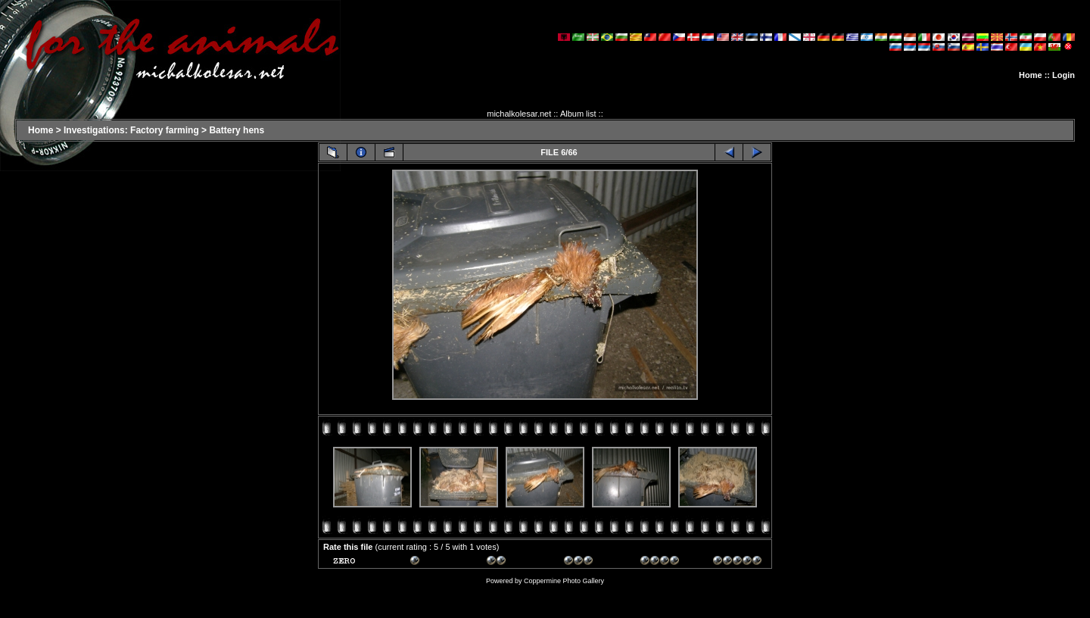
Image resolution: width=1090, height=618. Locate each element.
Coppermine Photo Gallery (564, 581)
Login (1063, 75)
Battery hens (236, 130)
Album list (578, 113)
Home (1030, 75)
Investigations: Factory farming (131, 130)
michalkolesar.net (519, 113)
